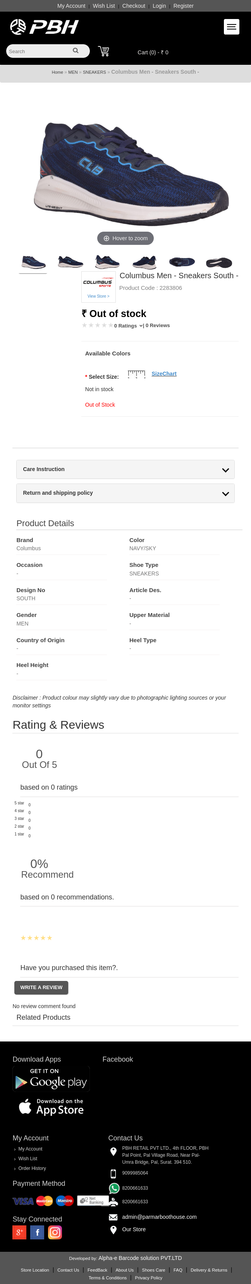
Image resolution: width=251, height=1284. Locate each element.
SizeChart (164, 374)
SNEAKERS (94, 72)
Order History (32, 1168)
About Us (124, 1270)
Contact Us (68, 1270)
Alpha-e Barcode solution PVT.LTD (140, 1258)
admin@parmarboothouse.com (159, 1217)
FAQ (178, 1270)
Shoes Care (153, 1270)
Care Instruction (43, 469)
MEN (72, 72)
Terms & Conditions (108, 1277)
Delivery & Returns (209, 1270)
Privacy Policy (149, 1277)
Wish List (104, 6)
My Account (71, 6)
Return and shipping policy (58, 493)
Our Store (134, 1229)
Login (159, 6)
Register (184, 6)
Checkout (133, 6)
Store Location (35, 1270)
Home (57, 72)
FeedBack (97, 1270)
